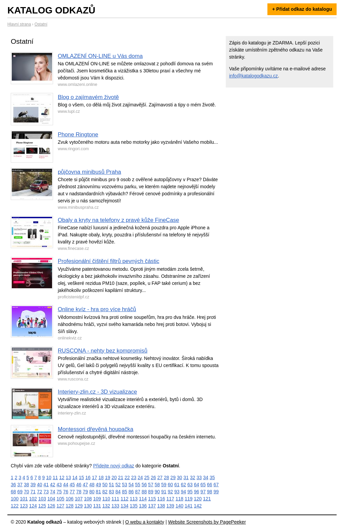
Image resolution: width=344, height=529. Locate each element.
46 (79, 484)
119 (188, 498)
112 (124, 498)
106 (70, 498)
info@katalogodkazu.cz (253, 75)
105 (60, 498)
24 (140, 477)
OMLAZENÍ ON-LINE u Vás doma (100, 56)
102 (33, 498)
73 (46, 491)
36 (13, 484)
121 (207, 498)
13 (68, 477)
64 (196, 484)
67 (216, 484)
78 (79, 491)
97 (203, 491)
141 (188, 505)
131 (97, 505)
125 (42, 505)
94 (183, 491)
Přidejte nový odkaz (113, 465)
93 (177, 491)
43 (59, 484)
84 (118, 491)
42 (52, 484)
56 (144, 484)
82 (105, 491)
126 (51, 505)
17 (94, 477)
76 (66, 491)
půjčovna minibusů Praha (89, 172)
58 (157, 484)
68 (13, 491)
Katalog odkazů (51, 10)
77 (72, 491)
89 (151, 491)
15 (81, 477)
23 (133, 477)
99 (216, 491)
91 (164, 491)
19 (107, 477)
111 (115, 498)
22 (127, 477)
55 (137, 484)
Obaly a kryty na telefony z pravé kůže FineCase (118, 220)
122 (14, 505)
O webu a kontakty (144, 522)
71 (33, 491)
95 (190, 491)
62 (183, 484)
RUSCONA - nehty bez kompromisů (102, 351)
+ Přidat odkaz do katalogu (302, 9)
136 (143, 505)
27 (160, 477)
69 (20, 491)
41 (46, 484)
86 (131, 491)
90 (157, 491)
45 (72, 484)
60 (170, 484)
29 (173, 477)
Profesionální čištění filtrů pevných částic (108, 261)
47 (85, 484)
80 (92, 491)
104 (51, 498)
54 (131, 484)
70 (26, 491)
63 (190, 484)
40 (39, 484)
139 (170, 505)
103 (42, 498)
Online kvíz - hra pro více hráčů (97, 309)
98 (209, 491)
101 (24, 498)
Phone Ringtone (78, 134)
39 (33, 484)
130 (88, 505)
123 (24, 505)
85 (124, 491)
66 (209, 484)
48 (92, 484)
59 (164, 484)
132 (106, 505)
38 (26, 484)
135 (133, 505)
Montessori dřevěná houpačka (95, 429)
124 (33, 505)
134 (124, 505)
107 (79, 498)
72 (39, 491)
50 (105, 484)
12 (61, 477)
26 (153, 477)
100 (14, 498)
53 (124, 484)
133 (115, 505)
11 (55, 477)
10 (48, 477)
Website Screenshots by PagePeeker (207, 522)
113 (133, 498)
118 (179, 498)
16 (88, 477)
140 (179, 505)
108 (88, 498)
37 (20, 484)
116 (161, 498)
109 (97, 498)
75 (59, 491)
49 (98, 484)
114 (143, 498)
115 (152, 498)
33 (199, 477)
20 (114, 477)
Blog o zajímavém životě (88, 97)
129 (79, 505)
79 (85, 491)
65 (203, 484)
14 (75, 477)
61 (177, 484)
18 (101, 477)
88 (144, 491)
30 (179, 477)
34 (205, 477)
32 (193, 477)
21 (120, 477)
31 (186, 477)
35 (212, 477)
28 (166, 477)
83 (111, 491)
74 (52, 491)
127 (60, 505)
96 (196, 491)
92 (170, 491)
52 (118, 484)
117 (170, 498)
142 (198, 505)
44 (66, 484)
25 (146, 477)
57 (151, 484)
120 (198, 498)
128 (70, 505)
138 (161, 505)
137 (152, 505)
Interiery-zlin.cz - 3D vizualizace (97, 392)
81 (98, 491)
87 (137, 491)
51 (111, 484)
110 (106, 498)
